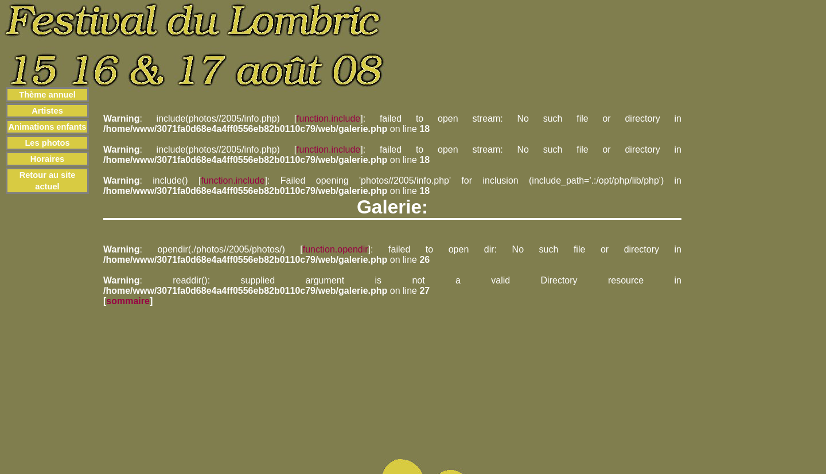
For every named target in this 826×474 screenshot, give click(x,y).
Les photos (47, 142)
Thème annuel (47, 94)
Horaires (47, 159)
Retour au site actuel (48, 180)
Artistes (47, 110)
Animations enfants (48, 126)
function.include (328, 118)
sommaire (128, 301)
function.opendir (335, 249)
